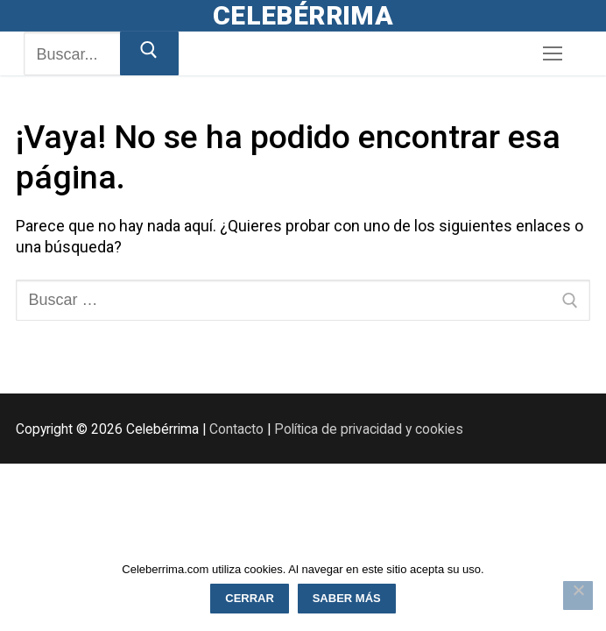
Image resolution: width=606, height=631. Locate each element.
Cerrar (249, 598)
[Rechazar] (578, 596)
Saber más (347, 598)
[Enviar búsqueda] (149, 53)
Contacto (236, 429)
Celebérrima (303, 15)
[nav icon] (552, 53)
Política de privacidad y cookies (368, 429)
